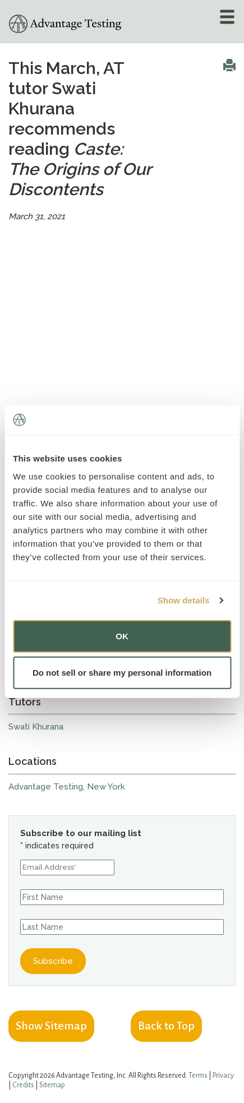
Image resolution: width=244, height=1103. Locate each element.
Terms (198, 1075)
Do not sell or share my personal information (122, 672)
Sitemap (52, 1085)
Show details (184, 600)
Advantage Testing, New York (66, 787)
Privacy (223, 1075)
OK (122, 635)
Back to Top (166, 1025)
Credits (23, 1085)
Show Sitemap (51, 1025)
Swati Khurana (35, 727)
